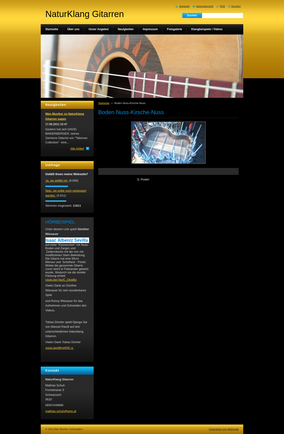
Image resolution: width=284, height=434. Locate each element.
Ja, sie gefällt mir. (56, 180)
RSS (222, 6)
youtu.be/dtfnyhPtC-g (59, 348)
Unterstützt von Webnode (224, 429)
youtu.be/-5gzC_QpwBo (61, 279)
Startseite (104, 103)
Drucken (236, 6)
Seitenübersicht (204, 6)
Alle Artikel (77, 148)
